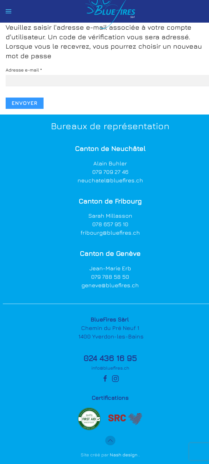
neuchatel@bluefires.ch (110, 180)
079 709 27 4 (108, 172)
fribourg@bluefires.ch (110, 232)
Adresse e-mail (24, 69)
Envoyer (25, 103)
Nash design (123, 454)
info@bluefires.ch (110, 367)
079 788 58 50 (110, 276)
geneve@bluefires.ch (110, 285)
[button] (8, 11)
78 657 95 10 (112, 224)
